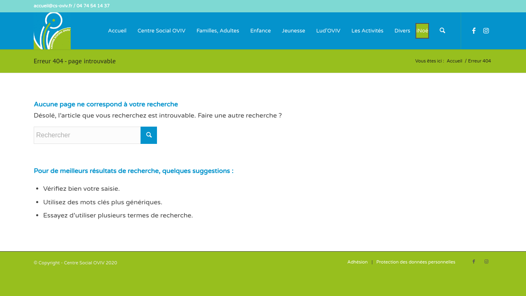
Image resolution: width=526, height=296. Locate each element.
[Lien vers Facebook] (474, 30)
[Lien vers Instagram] (486, 30)
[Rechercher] (442, 30)
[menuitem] (117, 30)
